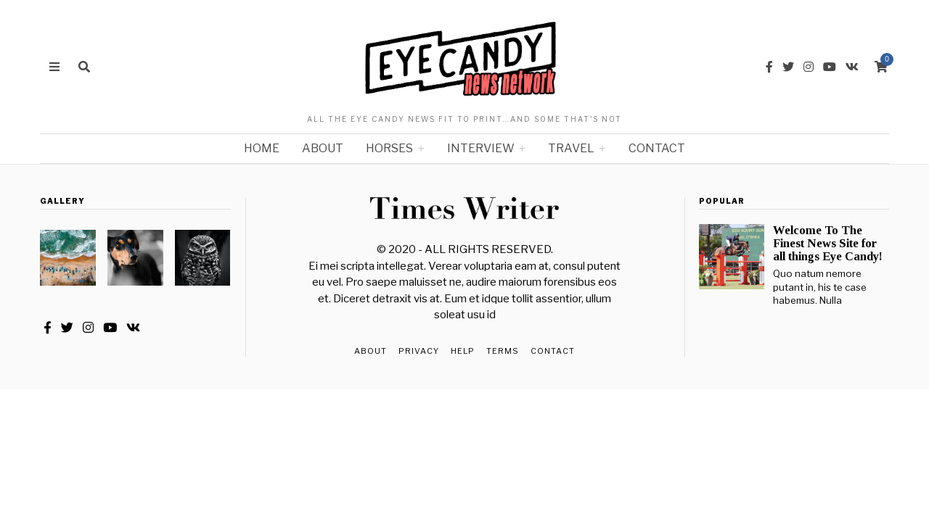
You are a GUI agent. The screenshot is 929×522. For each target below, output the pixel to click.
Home (261, 148)
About (322, 148)
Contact (657, 148)
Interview (481, 148)
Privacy (418, 351)
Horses (389, 148)
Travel (571, 148)
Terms (502, 351)
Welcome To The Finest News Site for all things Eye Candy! (828, 243)
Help (463, 351)
